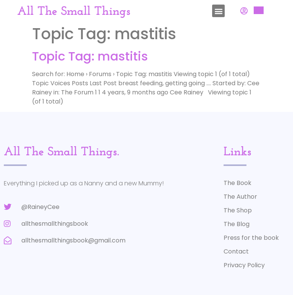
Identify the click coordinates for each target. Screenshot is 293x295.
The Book (237, 183)
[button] (218, 11)
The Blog (237, 224)
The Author (240, 196)
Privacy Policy (244, 265)
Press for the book (251, 237)
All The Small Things (73, 12)
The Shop (238, 210)
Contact (236, 251)
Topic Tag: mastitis (90, 56)
